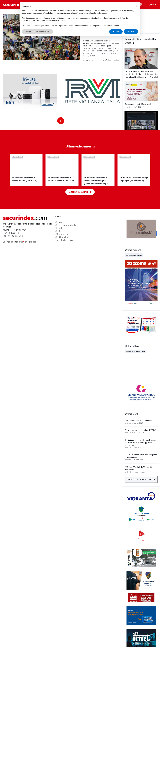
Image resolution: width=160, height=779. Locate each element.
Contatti (59, 242)
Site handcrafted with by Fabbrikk (19, 252)
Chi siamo (59, 233)
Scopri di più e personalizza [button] (37, 31)
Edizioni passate (134, 255)
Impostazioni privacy (65, 251)
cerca (152, 4)
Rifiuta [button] (116, 31)
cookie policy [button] (101, 13)
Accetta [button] (131, 31)
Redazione (60, 239)
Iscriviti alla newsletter (141, 479)
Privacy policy (61, 245)
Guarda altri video (135, 351)
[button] (137, 6)
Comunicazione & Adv (65, 236)
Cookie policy (61, 248)
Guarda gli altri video (80, 202)
